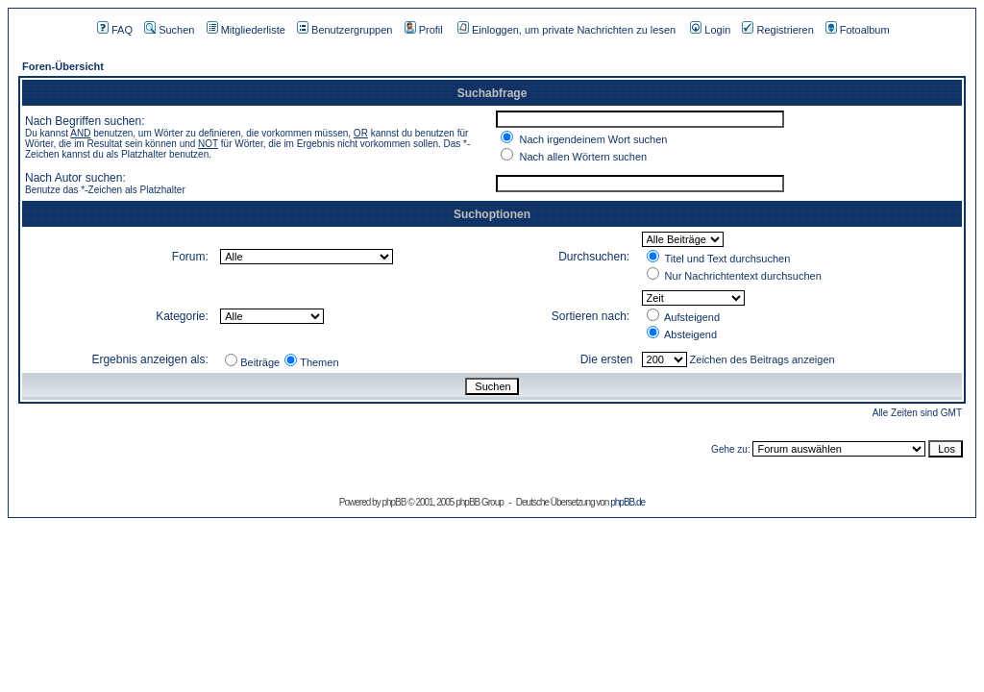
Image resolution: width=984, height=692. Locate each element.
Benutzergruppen (344, 30)
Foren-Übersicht (63, 66)
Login (710, 30)
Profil (424, 30)
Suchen (169, 30)
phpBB (393, 502)
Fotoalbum (857, 30)
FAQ (115, 30)
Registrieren (777, 30)
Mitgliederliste (246, 30)
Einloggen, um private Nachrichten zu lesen (566, 30)
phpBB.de (627, 502)
